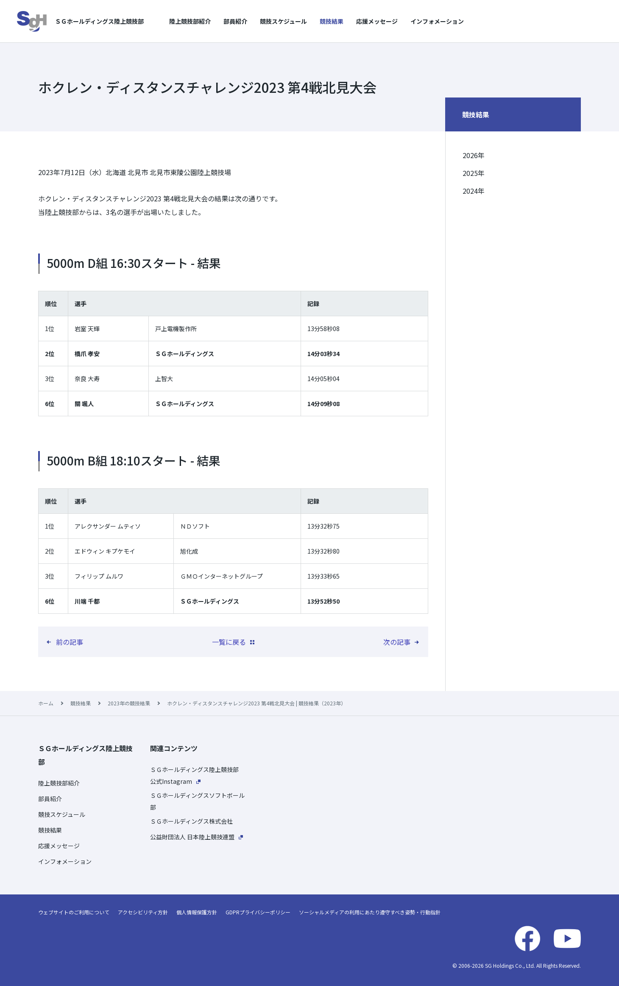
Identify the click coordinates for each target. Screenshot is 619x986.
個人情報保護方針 (196, 912)
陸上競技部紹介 (190, 21)
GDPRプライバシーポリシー (258, 912)
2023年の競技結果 (129, 703)
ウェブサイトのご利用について (73, 912)
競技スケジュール (283, 21)
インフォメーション (437, 21)
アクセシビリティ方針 (143, 912)
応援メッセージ (377, 21)
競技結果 (331, 21)
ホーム (45, 703)
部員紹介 (235, 21)
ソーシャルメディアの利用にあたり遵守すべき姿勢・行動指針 (370, 912)
